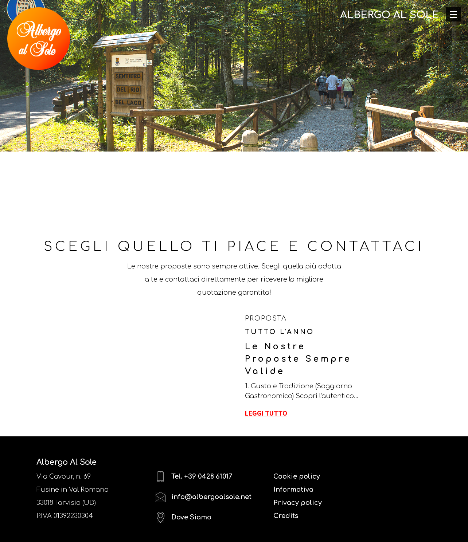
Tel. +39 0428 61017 (193, 476)
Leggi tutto (266, 413)
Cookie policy (296, 476)
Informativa (293, 489)
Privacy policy (297, 502)
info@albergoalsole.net (203, 497)
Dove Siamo (183, 517)
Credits (285, 515)
